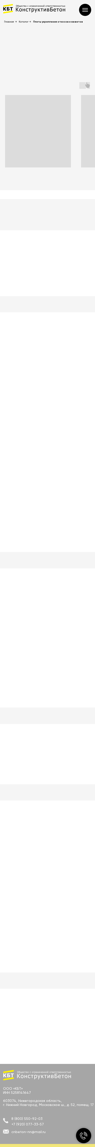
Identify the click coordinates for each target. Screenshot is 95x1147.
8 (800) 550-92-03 (27, 1119)
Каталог (23, 21)
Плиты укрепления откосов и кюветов (58, 21)
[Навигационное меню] (85, 10)
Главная (9, 21)
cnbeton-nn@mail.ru (28, 1132)
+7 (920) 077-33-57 (27, 1124)
